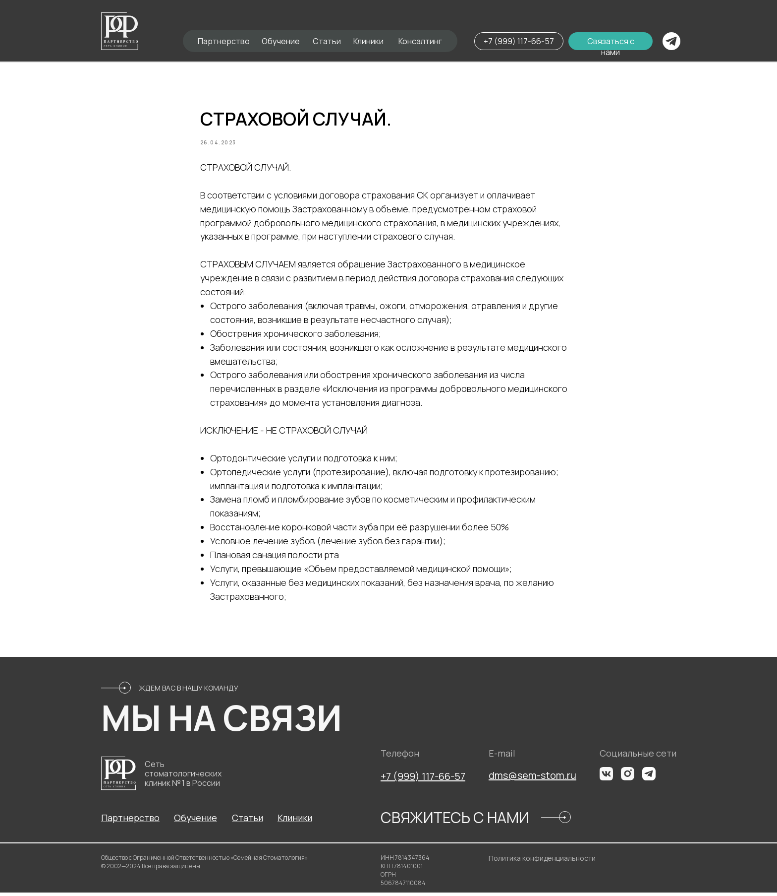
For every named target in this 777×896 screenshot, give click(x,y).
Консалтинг (420, 41)
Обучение (281, 41)
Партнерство (224, 41)
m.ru (566, 778)
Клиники (368, 41)
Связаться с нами (610, 47)
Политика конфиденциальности (542, 861)
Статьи (327, 41)
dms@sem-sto (522, 778)
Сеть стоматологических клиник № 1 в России (183, 777)
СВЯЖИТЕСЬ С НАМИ (455, 821)
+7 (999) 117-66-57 (519, 41)
